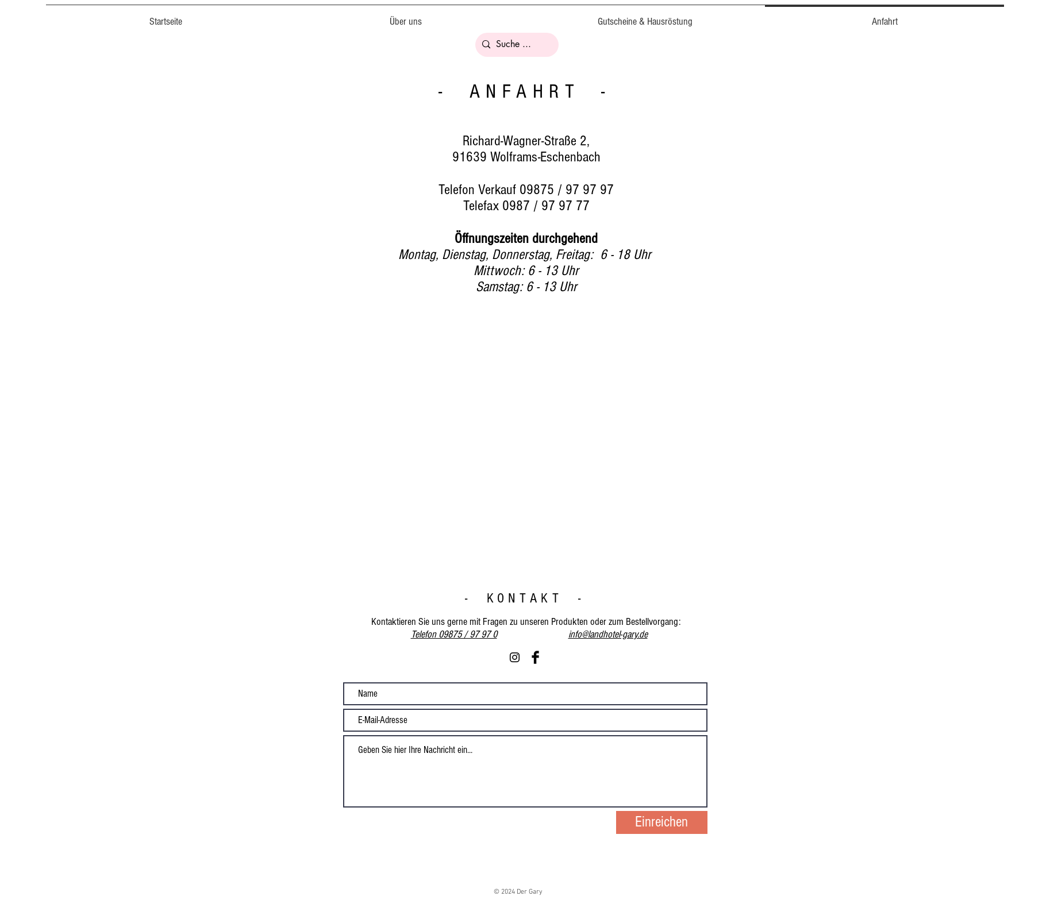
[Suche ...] (515, 45)
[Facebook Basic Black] (535, 657)
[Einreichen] (661, 822)
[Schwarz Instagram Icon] (514, 657)
